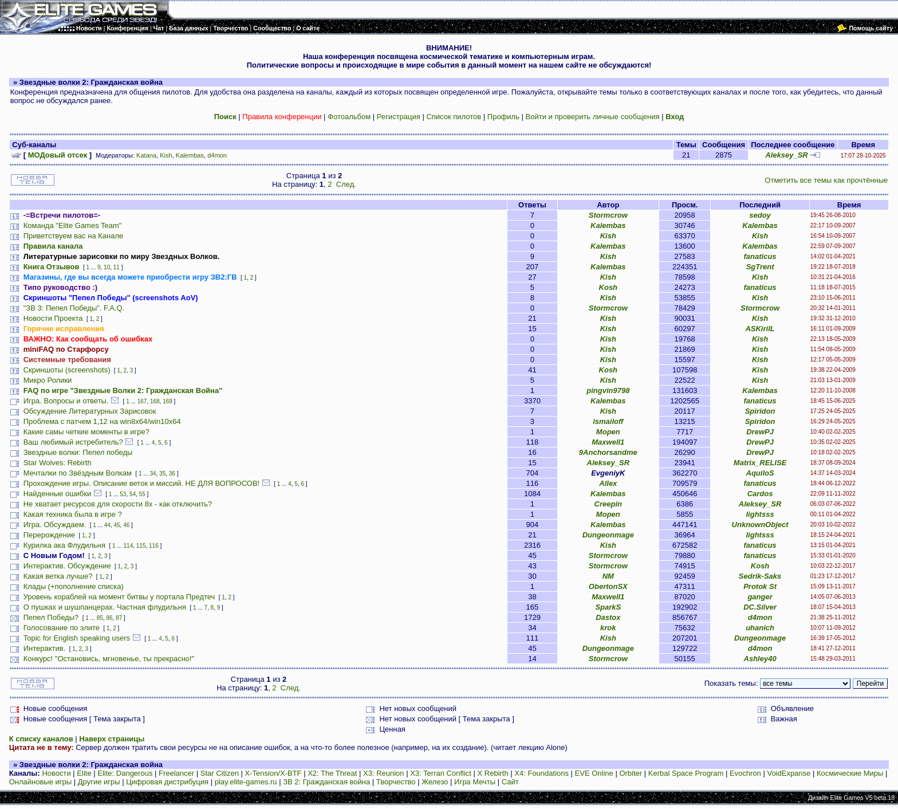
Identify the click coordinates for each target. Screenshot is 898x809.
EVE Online (594, 773)
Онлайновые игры (40, 781)
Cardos (760, 493)
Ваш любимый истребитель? (73, 442)
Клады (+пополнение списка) (73, 586)
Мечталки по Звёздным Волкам (77, 473)
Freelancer (176, 773)
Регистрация (398, 116)
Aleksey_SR (786, 155)
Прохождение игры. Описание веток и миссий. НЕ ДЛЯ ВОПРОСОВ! (141, 483)
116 (154, 546)
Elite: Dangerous (124, 773)
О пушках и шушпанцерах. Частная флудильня (104, 607)
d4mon (217, 155)
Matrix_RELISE (760, 462)
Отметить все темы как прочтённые (826, 180)
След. (346, 184)
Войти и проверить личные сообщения (593, 116)
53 (123, 494)
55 (142, 494)
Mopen (608, 431)
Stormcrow (608, 215)
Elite (84, 773)
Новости (56, 773)
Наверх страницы (111, 739)
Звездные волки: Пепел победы (78, 452)
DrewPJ (760, 431)
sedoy (760, 215)
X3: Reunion (383, 773)
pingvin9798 (607, 390)
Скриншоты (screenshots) (67, 370)
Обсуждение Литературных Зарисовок (89, 411)
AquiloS (760, 473)
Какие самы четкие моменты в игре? (86, 431)
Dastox (608, 617)
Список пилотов (453, 116)
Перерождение (49, 535)
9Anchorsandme (608, 452)
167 (142, 401)
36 (172, 473)
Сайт (510, 781)
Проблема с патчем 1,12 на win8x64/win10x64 (102, 421)
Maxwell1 (608, 442)
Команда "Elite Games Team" (72, 225)
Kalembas (190, 155)
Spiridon (760, 411)
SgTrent (760, 266)
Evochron (745, 773)
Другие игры (99, 781)
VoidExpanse (788, 773)
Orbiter (630, 773)
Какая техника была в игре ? (72, 514)
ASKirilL (759, 328)
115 (141, 546)
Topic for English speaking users (76, 638)
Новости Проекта (53, 318)
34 (152, 473)
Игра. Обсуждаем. (54, 524)
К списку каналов (41, 739)
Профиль (503, 116)
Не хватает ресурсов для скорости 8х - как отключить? (117, 504)
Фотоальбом (349, 116)
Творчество (396, 781)
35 (162, 473)
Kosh (608, 287)
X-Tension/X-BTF (273, 773)
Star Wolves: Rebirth (57, 462)
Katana (146, 155)
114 (128, 546)
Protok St (760, 586)
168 (155, 401)
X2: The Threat (332, 773)
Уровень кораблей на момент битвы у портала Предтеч (119, 596)
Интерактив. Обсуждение (67, 565)
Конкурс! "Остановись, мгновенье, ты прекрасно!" (109, 658)
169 (167, 401)
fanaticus (760, 256)
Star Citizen (219, 773)
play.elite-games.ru (246, 781)
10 (107, 267)
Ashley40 (760, 658)
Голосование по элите (61, 627)
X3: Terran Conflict (440, 773)
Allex (608, 483)
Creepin (608, 504)
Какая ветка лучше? (58, 576)
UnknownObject (760, 524)
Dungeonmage (608, 535)
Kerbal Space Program (686, 773)
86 (109, 618)
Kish (166, 155)
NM (608, 576)
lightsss (760, 514)
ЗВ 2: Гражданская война (326, 781)
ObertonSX (608, 586)
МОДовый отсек (58, 155)
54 (132, 494)
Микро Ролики (47, 380)
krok (608, 627)
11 (116, 267)
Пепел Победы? (51, 617)
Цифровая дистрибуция (167, 781)
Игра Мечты (474, 781)
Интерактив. (44, 648)
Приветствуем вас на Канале (73, 235)
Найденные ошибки (57, 493)
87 (119, 618)
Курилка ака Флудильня (64, 545)
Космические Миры (850, 773)
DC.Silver (760, 607)
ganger (759, 596)
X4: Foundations (541, 773)
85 (100, 618)
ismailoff (608, 421)
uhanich (760, 627)
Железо (435, 781)
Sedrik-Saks (760, 576)
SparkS (608, 607)
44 (107, 525)
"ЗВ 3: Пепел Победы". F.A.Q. (74, 308)
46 (126, 525)
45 (116, 525)
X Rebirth (493, 773)
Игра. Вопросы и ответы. (66, 400)
